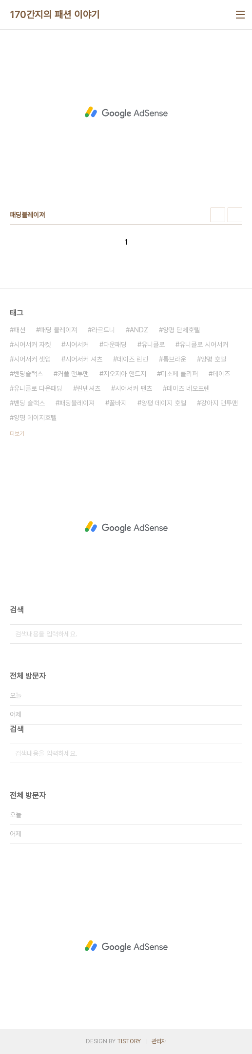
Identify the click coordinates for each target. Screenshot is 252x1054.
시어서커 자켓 (32, 344)
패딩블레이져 (77, 403)
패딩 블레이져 (58, 330)
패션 (19, 330)
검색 (232, 634)
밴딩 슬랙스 (29, 403)
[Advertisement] (126, 112)
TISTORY (129, 1041)
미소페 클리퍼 (179, 374)
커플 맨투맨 (73, 374)
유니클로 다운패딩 (38, 388)
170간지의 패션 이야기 (55, 14)
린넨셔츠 (88, 388)
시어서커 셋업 (32, 359)
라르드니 (103, 330)
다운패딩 (115, 344)
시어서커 (77, 344)
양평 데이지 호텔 (163, 403)
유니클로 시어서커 (203, 344)
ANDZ (139, 330)
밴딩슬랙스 (28, 374)
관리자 (159, 1041)
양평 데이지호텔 (35, 418)
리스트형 (235, 215)
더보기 (17, 433)
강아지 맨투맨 (219, 403)
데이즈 (221, 374)
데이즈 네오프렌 (188, 388)
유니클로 (153, 344)
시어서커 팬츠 (133, 388)
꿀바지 (118, 403)
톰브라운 (174, 359)
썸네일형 (218, 215)
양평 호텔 (213, 359)
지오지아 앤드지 (124, 374)
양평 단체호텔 (181, 330)
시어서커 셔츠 (83, 359)
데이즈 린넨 (132, 359)
